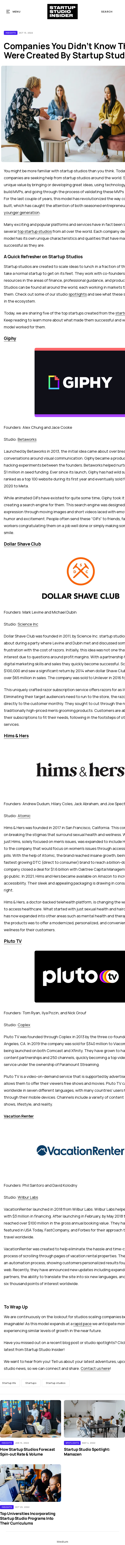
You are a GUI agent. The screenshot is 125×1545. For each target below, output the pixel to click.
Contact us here (95, 1368)
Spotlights (72, 1443)
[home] (62, 11)
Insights (11, 32)
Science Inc (28, 624)
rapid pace (82, 1323)
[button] (13, 11)
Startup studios (55, 1383)
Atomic (24, 815)
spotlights (78, 294)
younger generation (22, 212)
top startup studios (34, 231)
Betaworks (27, 439)
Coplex (24, 1024)
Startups (30, 1383)
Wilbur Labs (28, 1197)
